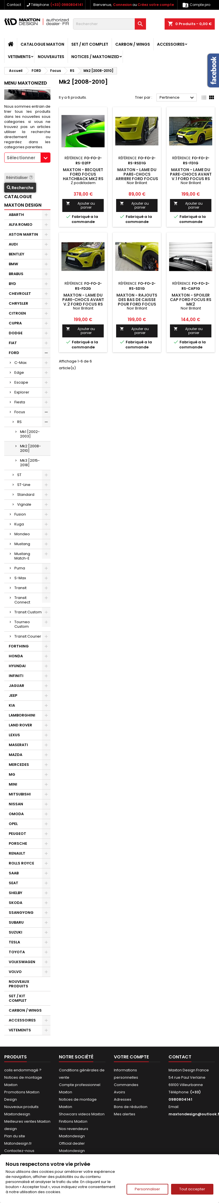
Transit (20, 588)
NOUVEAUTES (51, 56)
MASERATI (18, 745)
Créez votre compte (156, 4)
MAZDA (15, 754)
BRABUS (16, 274)
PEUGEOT (17, 833)
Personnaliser (147, 1189)
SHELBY (15, 892)
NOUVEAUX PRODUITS (19, 984)
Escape (21, 382)
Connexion (122, 4)
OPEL (13, 823)
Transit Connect (22, 600)
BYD (12, 283)
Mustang (22, 544)
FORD (14, 352)
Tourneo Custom (22, 624)
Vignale (24, 504)
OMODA (16, 814)
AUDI (13, 244)
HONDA (16, 656)
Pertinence (177, 97)
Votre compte (131, 1057)
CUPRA (15, 323)
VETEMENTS (19, 56)
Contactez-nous (19, 1150)
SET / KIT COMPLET (89, 44)
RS (19, 421)
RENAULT (17, 853)
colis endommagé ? (22, 1070)
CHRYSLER (18, 303)
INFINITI (16, 675)
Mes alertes (124, 1114)
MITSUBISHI (20, 794)
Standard (25, 494)
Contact (14, 4)
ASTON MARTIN (23, 234)
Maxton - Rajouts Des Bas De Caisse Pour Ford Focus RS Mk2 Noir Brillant (136, 304)
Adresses (122, 1099)
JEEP (13, 695)
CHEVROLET (20, 293)
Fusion (20, 514)
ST (19, 474)
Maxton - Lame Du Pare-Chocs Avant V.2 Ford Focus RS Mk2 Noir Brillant (83, 301)
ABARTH (16, 214)
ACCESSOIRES (171, 44)
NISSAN (16, 804)
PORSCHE (18, 843)
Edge (19, 372)
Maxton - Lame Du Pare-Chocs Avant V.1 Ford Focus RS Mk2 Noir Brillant (191, 176)
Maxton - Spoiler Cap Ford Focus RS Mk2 (190, 299)
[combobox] (27, 157)
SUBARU (16, 922)
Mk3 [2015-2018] (30, 463)
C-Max (20, 362)
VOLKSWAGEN (22, 962)
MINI (13, 784)
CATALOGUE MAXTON (42, 44)
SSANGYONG (21, 912)
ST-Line (23, 484)
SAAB (14, 873)
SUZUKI (15, 932)
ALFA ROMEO (20, 224)
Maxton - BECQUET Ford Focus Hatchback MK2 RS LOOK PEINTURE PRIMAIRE (83, 179)
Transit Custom (28, 612)
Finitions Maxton (73, 1121)
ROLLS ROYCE (21, 863)
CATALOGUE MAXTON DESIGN (22, 200)
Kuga (19, 524)
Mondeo (22, 534)
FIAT (13, 343)
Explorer (21, 392)
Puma (19, 568)
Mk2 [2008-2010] (30, 448)
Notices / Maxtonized (95, 56)
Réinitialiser (19, 177)
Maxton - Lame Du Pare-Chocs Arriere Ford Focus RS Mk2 (137, 176)
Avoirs (119, 1092)
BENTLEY (16, 254)
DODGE (16, 333)
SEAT (13, 883)
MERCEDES (19, 764)
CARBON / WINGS (132, 44)
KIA (12, 705)
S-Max (20, 578)
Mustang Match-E (22, 556)
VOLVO (15, 971)
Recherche (20, 188)
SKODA (15, 902)
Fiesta (19, 402)
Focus (19, 412)
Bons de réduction (130, 1106)
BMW (13, 264)
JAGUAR (16, 685)
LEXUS (14, 735)
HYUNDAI (17, 666)
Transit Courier (27, 636)
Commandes (126, 1084)
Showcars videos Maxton (82, 1114)
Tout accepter (192, 1189)
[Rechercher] (109, 24)
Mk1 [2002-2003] (30, 434)
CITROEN (17, 313)
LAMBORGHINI (22, 715)
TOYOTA (17, 952)
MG (12, 774)
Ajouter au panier (80, 205)
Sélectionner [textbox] (21, 158)
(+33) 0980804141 (66, 4)
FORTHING (19, 646)
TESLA (14, 942)
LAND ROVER (20, 725)
